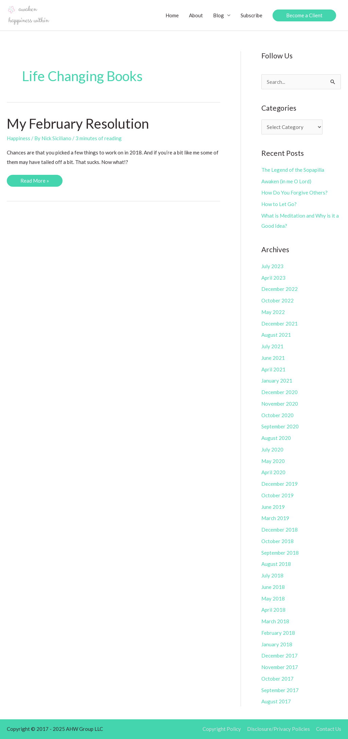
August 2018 (276, 564)
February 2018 (278, 633)
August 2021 (276, 335)
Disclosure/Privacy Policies (278, 729)
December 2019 (279, 484)
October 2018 (277, 541)
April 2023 (273, 278)
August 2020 (276, 438)
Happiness (18, 138)
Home (172, 15)
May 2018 (273, 598)
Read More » (34, 182)
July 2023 (272, 266)
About (196, 15)
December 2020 (279, 392)
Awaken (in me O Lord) (286, 181)
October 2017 (277, 679)
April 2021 (273, 369)
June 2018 (273, 587)
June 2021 (273, 358)
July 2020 (272, 449)
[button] (304, 15)
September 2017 (280, 690)
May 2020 (273, 461)
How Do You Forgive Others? (294, 192)
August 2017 (276, 701)
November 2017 (279, 667)
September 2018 (280, 553)
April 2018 (273, 610)
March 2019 (275, 518)
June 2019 (273, 507)
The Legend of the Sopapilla (292, 170)
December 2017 (279, 655)
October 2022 (277, 300)
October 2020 (277, 415)
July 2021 (272, 346)
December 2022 (279, 289)
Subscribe (251, 15)
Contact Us (328, 729)
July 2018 (272, 575)
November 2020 (279, 404)
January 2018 (276, 644)
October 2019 (277, 495)
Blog (218, 15)
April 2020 (273, 472)
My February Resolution (78, 123)
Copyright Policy (222, 729)
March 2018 (275, 621)
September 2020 (280, 426)
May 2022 (273, 312)
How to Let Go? (279, 204)
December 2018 (279, 529)
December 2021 (279, 323)
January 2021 (276, 380)
